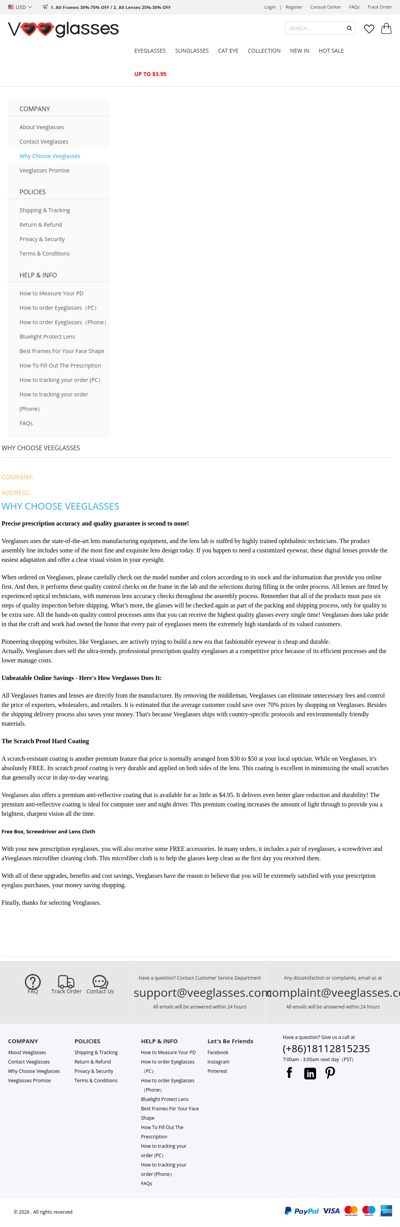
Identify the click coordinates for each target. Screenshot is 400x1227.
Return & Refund (41, 224)
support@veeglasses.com (203, 992)
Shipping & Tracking (45, 210)
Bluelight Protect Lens (47, 336)
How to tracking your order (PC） (62, 380)
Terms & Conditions (45, 253)
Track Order (67, 991)
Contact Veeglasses (44, 141)
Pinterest (217, 1071)
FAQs (354, 7)
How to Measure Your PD (52, 293)
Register (294, 7)
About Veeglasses (42, 127)
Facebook (217, 1052)
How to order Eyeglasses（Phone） (64, 322)
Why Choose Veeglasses (50, 156)
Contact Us (100, 991)
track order (380, 7)
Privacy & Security (42, 239)
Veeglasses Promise (45, 170)
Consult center (325, 7)
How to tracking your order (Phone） (54, 401)
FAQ (33, 991)
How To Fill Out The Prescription (60, 365)
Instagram (218, 1061)
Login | (273, 7)
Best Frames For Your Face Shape (62, 351)
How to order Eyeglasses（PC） (60, 307)
